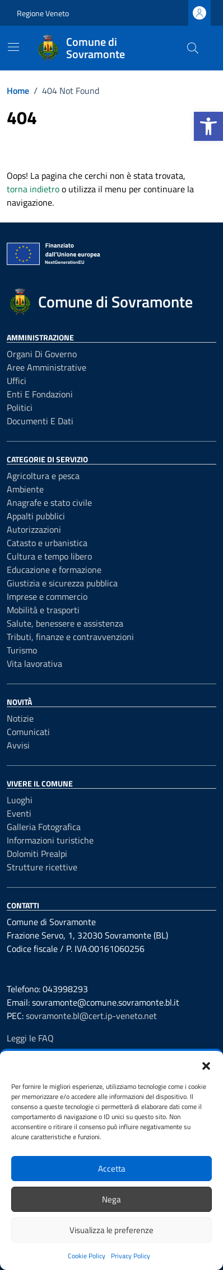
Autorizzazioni (34, 529)
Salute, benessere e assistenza (65, 623)
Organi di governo (42, 354)
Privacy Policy (130, 1255)
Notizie (20, 718)
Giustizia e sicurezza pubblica (62, 583)
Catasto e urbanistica (47, 542)
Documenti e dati (40, 421)
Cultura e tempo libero (49, 556)
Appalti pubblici (36, 516)
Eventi (19, 813)
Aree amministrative (46, 367)
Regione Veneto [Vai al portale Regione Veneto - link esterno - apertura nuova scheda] (43, 13)
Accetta (112, 1168)
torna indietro (33, 189)
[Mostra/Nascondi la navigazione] (13, 47)
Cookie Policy (86, 1255)
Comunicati (28, 731)
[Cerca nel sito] (192, 48)
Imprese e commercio (47, 596)
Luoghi (19, 800)
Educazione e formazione (54, 569)
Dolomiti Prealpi (37, 853)
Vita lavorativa (34, 663)
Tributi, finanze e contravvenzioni (70, 636)
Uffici (16, 380)
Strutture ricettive (42, 867)
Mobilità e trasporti (43, 610)
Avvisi (18, 745)
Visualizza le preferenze (111, 1230)
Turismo (22, 650)
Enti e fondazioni (40, 394)
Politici (19, 407)
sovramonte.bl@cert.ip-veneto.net (91, 1015)
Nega (111, 1199)
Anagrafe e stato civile (49, 502)
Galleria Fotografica (44, 826)
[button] (208, 126)
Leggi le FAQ (30, 1038)
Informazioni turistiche (50, 840)
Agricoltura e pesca (43, 475)
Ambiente (25, 489)
